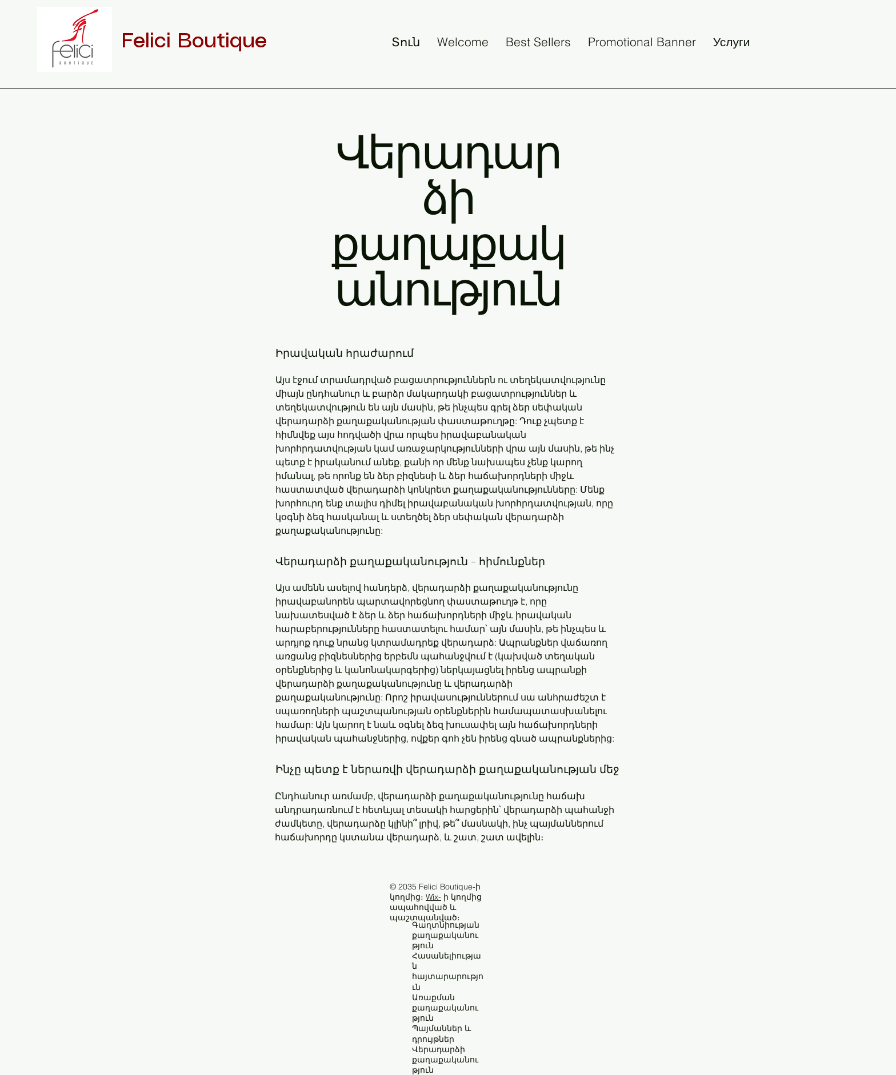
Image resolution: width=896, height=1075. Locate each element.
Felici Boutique (194, 41)
